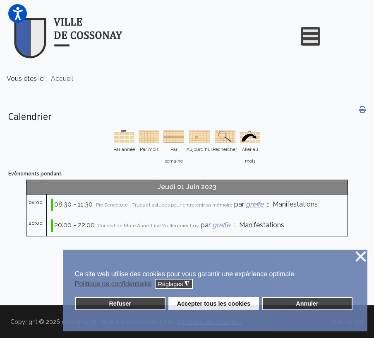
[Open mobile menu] (310, 36)
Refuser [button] (120, 303)
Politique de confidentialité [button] (113, 283)
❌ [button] (361, 256)
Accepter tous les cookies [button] (214, 303)
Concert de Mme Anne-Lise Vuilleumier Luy (148, 226)
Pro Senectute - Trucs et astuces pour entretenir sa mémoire (164, 205)
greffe (255, 204)
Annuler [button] (307, 303)
